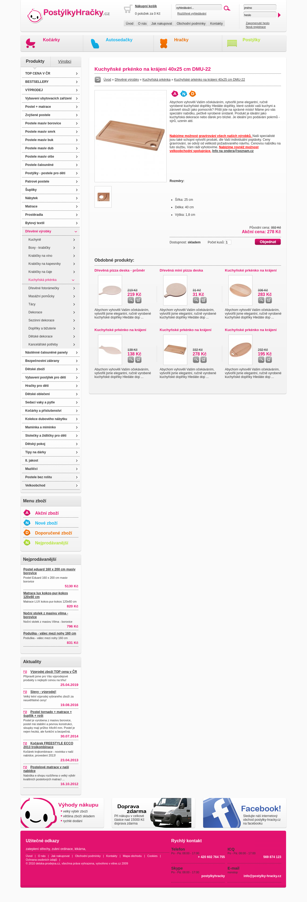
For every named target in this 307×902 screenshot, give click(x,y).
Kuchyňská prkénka (42, 280)
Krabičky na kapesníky (44, 264)
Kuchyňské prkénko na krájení (251, 270)
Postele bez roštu (38, 477)
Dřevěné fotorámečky (43, 288)
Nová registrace (256, 26)
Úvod (129, 23)
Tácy (31, 304)
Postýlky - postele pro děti (45, 173)
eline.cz (116, 863)
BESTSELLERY (37, 82)
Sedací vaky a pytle (40, 402)
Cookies (152, 856)
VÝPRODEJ (34, 90)
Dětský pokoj (35, 444)
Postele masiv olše (39, 156)
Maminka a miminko (40, 427)
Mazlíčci (31, 469)
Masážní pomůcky (41, 296)
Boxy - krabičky (39, 248)
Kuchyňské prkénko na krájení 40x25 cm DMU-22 (209, 79)
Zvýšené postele (37, 115)
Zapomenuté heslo (257, 23)
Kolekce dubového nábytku (46, 419)
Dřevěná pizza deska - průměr (119, 270)
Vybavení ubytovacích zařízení (48, 98)
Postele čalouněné (39, 165)
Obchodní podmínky (191, 23)
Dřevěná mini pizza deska (181, 270)
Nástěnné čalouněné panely (46, 352)
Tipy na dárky (35, 452)
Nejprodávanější (51, 543)
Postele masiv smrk (40, 131)
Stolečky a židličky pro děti (45, 435)
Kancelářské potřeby (43, 344)
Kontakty (216, 23)
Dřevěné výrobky (38, 231)
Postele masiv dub (39, 148)
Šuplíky (31, 190)
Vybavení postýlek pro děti (45, 377)
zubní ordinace (62, 849)
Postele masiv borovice (43, 123)
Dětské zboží (35, 369)
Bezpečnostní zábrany (42, 361)
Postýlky (251, 40)
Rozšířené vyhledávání (191, 13)
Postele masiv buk (39, 140)
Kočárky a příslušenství (43, 411)
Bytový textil (34, 223)
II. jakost (31, 460)
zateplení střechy (38, 849)
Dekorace (35, 312)
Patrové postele (37, 181)
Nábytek (31, 198)
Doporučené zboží (53, 533)
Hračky (181, 40)
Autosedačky (119, 40)
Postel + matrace (38, 107)
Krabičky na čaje (40, 272)
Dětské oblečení (37, 394)
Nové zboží (46, 523)
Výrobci (64, 61)
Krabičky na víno (40, 256)
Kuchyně (34, 240)
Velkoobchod (35, 485)
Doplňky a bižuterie (42, 328)
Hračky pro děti (37, 386)
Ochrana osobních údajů (41, 859)
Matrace (31, 206)
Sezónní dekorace (41, 320)
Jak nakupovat (161, 23)
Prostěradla (34, 215)
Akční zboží (47, 513)
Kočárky (51, 40)
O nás (142, 23)
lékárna (80, 849)
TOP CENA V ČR (37, 73)
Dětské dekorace (40, 336)
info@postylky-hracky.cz (262, 876)
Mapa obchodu (132, 856)
